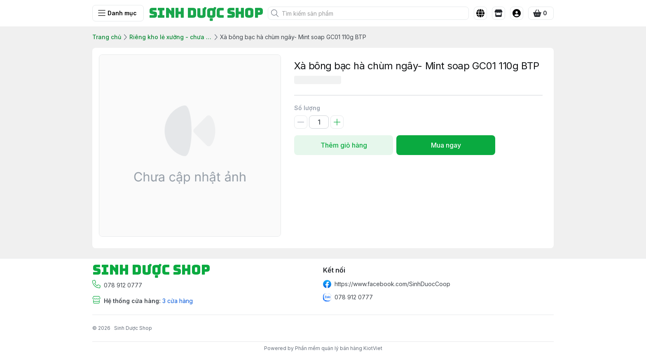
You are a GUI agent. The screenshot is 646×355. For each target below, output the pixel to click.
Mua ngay (445, 145)
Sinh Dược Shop (133, 328)
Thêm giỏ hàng (343, 145)
